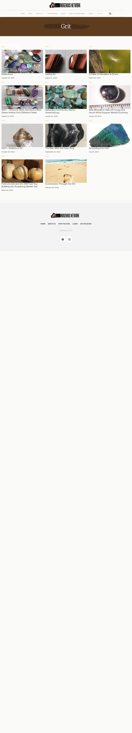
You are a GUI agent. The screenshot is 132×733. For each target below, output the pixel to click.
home (43, 224)
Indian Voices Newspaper (77, 13)
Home (22, 13)
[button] (40, 13)
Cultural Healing (52, 13)
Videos (91, 13)
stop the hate (64, 224)
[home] (66, 5)
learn (75, 224)
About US (52, 224)
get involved (85, 224)
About (30, 13)
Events (63, 13)
